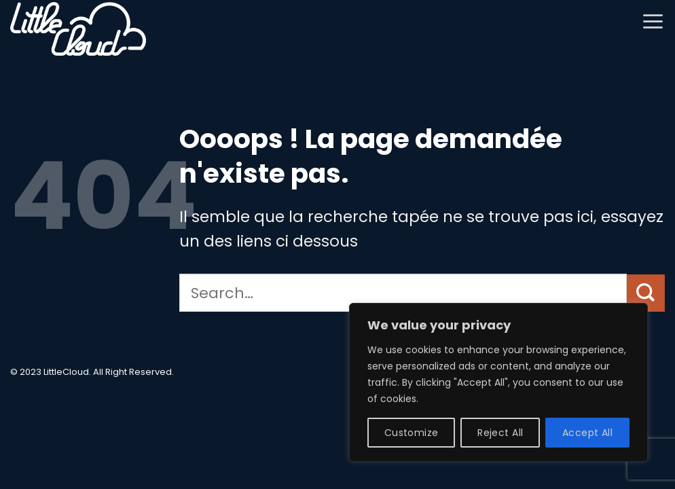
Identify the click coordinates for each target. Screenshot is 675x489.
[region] (498, 382)
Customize (411, 432)
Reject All (500, 432)
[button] (653, 21)
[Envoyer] (646, 293)
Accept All (587, 432)
